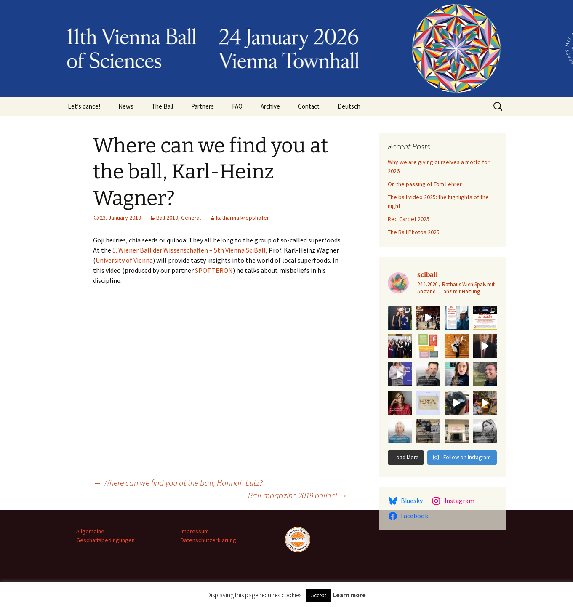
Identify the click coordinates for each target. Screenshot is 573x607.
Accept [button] (318, 595)
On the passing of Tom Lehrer (425, 184)
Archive (270, 106)
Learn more (349, 595)
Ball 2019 (167, 217)
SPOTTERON (214, 270)
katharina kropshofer (242, 217)
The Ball (162, 106)
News (125, 106)
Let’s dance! (84, 106)
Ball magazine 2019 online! (297, 495)
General (191, 217)
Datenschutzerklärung (208, 540)
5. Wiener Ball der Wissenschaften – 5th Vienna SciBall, (189, 250)
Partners (202, 106)
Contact (309, 106)
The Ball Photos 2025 (414, 232)
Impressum (195, 531)
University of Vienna (124, 260)
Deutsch (349, 106)
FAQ (237, 106)
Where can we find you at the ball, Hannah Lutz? (178, 482)
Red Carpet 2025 (408, 219)
